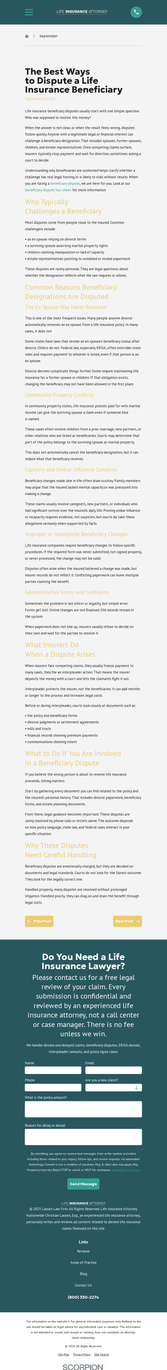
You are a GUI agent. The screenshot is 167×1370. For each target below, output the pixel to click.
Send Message (83, 1184)
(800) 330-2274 (83, 1297)
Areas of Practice (83, 1262)
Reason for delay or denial (45, 1125)
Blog (83, 1273)
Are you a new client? (101, 1080)
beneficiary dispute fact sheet (48, 190)
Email (89, 1063)
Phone (30, 1080)
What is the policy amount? (46, 1097)
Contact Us (83, 1285)
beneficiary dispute (65, 183)
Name (29, 1063)
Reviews (83, 1251)
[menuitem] (63, 1354)
